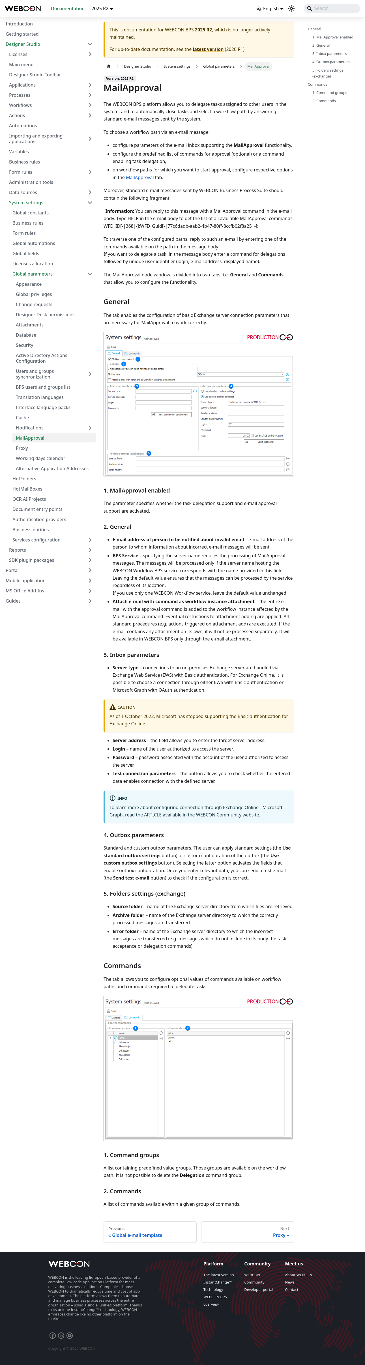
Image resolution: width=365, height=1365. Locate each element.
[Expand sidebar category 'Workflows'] (90, 105)
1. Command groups (329, 92)
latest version (208, 49)
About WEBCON (298, 1274)
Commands (317, 84)
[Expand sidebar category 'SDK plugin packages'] (90, 560)
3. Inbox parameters (329, 53)
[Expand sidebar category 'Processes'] (90, 95)
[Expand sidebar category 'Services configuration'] (90, 539)
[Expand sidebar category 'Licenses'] (90, 54)
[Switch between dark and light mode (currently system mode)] (291, 8)
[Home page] (109, 66)
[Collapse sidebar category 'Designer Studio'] (90, 44)
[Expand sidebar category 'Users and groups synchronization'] (90, 374)
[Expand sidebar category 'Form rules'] (90, 172)
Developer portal (258, 1289)
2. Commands (324, 100)
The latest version (218, 1274)
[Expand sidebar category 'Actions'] (90, 115)
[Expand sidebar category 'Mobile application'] (90, 580)
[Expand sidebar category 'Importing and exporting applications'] (90, 138)
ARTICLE (153, 815)
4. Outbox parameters (331, 61)
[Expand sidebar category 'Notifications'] (90, 427)
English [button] (267, 8)
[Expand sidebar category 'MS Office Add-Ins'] (90, 590)
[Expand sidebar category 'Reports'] (90, 549)
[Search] (332, 8)
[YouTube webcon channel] (69, 1335)
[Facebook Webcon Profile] (52, 1335)
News (289, 1282)
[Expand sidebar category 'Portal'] (90, 570)
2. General (321, 45)
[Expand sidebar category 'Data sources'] (90, 192)
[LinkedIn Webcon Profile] (61, 1335)
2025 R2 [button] (99, 8)
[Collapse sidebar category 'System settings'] (90, 202)
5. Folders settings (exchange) (327, 73)
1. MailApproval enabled (332, 37)
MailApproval (140, 177)
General (314, 28)
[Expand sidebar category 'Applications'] (90, 84)
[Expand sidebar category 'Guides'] (90, 600)
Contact (291, 1289)
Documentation (68, 8)
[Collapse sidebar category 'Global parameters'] (90, 273)
